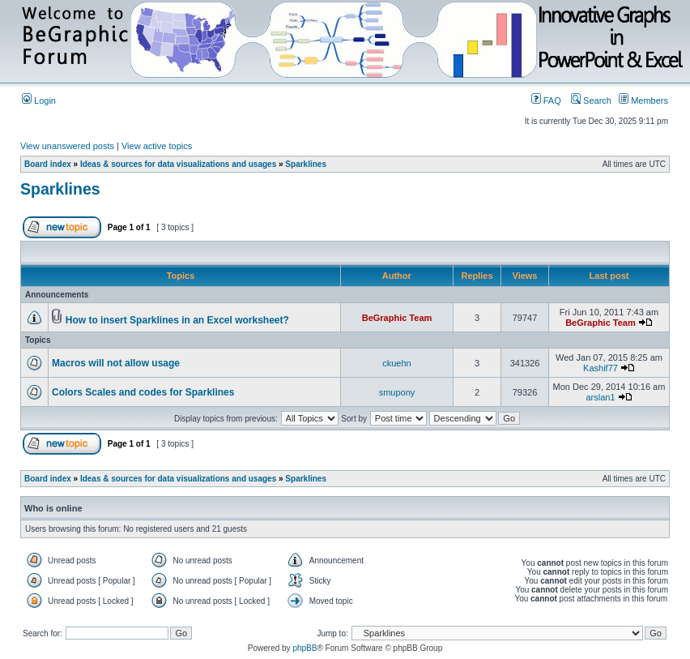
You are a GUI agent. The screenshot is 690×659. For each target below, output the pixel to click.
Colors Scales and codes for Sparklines (143, 392)
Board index (47, 164)
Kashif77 (600, 368)
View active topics (156, 146)
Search (591, 100)
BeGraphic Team (397, 318)
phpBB (304, 648)
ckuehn (396, 363)
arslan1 (600, 397)
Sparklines (305, 164)
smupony (397, 392)
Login (39, 100)
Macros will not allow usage (116, 363)
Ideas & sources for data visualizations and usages (178, 164)
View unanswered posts (67, 146)
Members (643, 100)
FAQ (546, 100)
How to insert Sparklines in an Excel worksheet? (177, 320)
